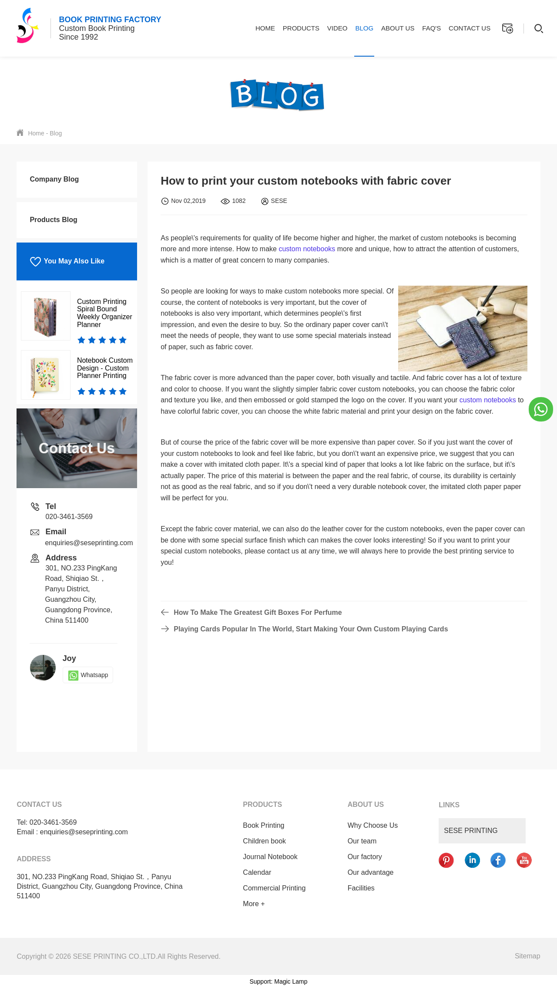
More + (253, 903)
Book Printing (262, 825)
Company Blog (54, 179)
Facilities (359, 888)
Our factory (363, 856)
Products (301, 28)
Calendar (256, 872)
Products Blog (53, 219)
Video (337, 28)
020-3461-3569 (69, 516)
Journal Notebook (269, 856)
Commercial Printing (273, 888)
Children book (263, 841)
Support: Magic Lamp (278, 981)
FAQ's (431, 28)
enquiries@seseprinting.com (89, 542)
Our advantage (369, 872)
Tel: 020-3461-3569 (47, 822)
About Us (397, 28)
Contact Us (469, 28)
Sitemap (527, 956)
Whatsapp (87, 674)
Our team (361, 841)
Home (265, 28)
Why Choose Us (371, 825)
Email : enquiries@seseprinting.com (72, 832)
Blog (364, 28)
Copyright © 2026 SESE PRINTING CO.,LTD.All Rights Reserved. (119, 956)
